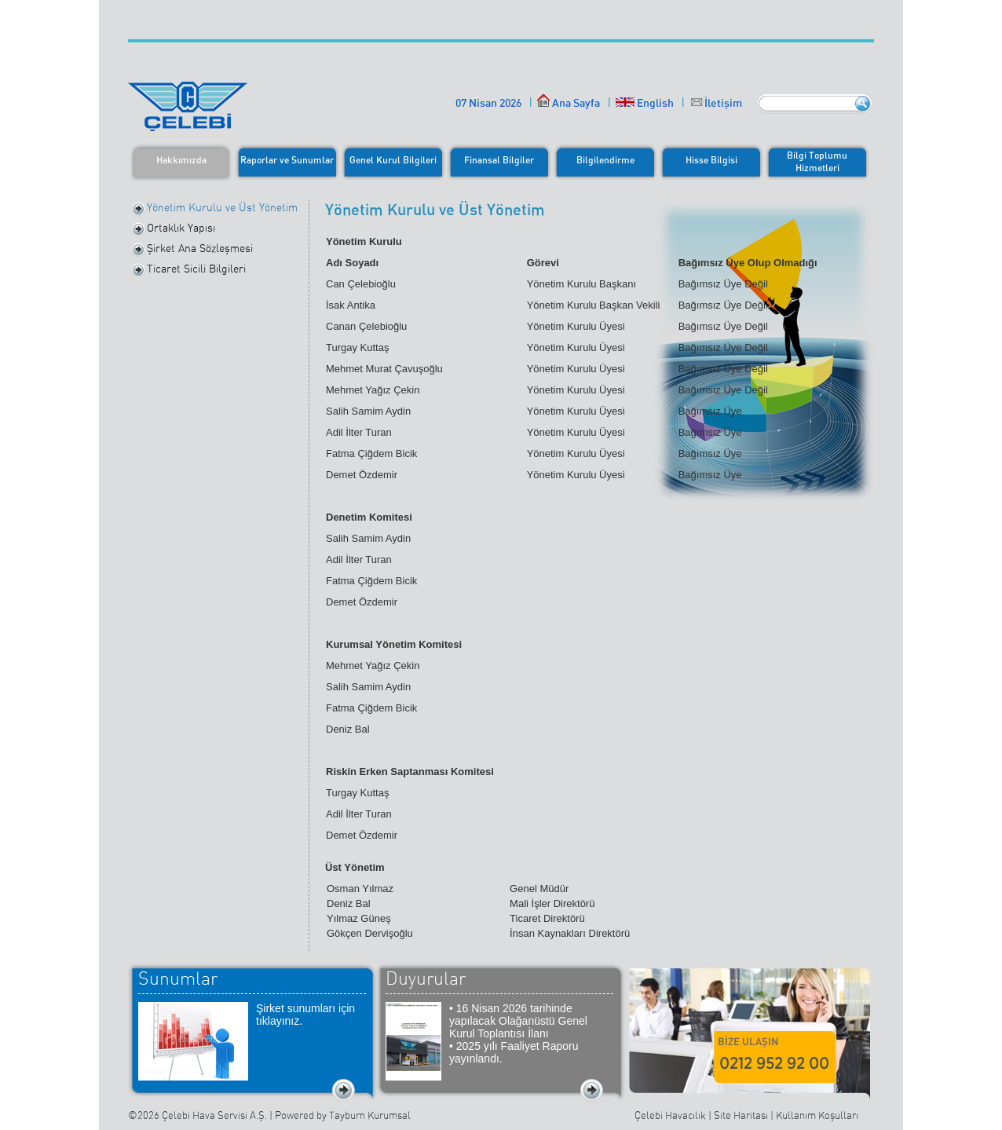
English (645, 102)
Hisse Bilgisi (711, 160)
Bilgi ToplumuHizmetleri (817, 161)
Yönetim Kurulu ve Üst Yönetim (222, 207)
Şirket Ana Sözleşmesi (200, 248)
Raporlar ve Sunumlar (287, 160)
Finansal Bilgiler (499, 160)
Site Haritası (741, 1115)
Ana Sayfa (568, 102)
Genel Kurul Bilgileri (393, 160)
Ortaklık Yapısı (181, 227)
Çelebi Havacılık (670, 1115)
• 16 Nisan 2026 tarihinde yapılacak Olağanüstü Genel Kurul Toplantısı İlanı (518, 1021)
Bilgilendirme (605, 160)
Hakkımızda (181, 160)
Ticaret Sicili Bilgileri (196, 268)
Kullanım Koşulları (817, 1115)
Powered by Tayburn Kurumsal (343, 1115)
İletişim (723, 102)
